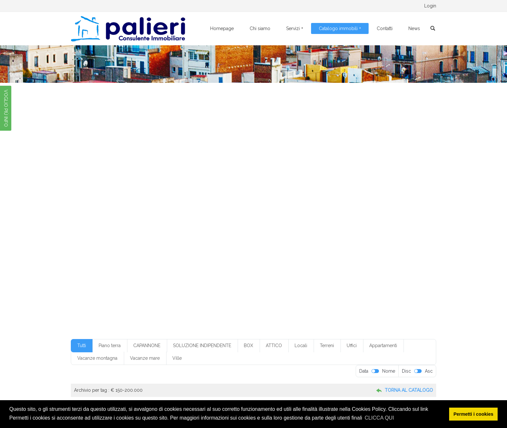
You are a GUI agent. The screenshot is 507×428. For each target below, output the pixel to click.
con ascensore (183, 202)
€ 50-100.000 (312, 174)
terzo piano (321, 249)
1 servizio (105, 183)
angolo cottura (140, 193)
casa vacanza (374, 193)
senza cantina (110, 249)
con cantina (236, 202)
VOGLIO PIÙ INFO (5, 108)
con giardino (308, 202)
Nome (388, 371)
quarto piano (165, 240)
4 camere (326, 183)
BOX (248, 345)
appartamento (173, 193)
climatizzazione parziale (141, 202)
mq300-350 (138, 230)
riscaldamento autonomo (262, 240)
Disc (406, 371)
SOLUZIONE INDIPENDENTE (202, 345)
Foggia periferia (335, 212)
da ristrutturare (210, 212)
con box (211, 202)
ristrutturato (302, 240)
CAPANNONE (146, 345)
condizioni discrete (114, 212)
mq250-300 (108, 230)
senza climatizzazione (149, 249)
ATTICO (274, 345)
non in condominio (201, 230)
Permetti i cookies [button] (473, 414)
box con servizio (223, 193)
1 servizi (389, 174)
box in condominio (260, 193)
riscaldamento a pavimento (208, 240)
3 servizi (261, 183)
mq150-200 (340, 221)
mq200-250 (369, 221)
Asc (429, 371)
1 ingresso (366, 174)
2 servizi (196, 183)
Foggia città (303, 212)
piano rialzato (335, 230)
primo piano (135, 240)
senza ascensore (368, 240)
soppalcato (294, 249)
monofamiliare (279, 221)
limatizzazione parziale (149, 221)
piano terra (107, 240)
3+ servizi (302, 183)
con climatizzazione (271, 202)
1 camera (341, 174)
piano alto (233, 230)
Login (430, 5)
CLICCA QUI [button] (379, 418)
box (197, 193)
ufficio (344, 249)
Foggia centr (242, 212)
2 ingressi (173, 183)
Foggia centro (273, 212)
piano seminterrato (371, 230)
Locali (301, 345)
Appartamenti (383, 345)
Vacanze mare (145, 358)
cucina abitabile (152, 212)
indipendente (109, 221)
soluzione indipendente (255, 249)
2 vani (217, 183)
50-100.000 (109, 193)
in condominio (369, 212)
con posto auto (339, 202)
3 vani (281, 183)
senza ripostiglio (191, 249)
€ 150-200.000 (179, 174)
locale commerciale (195, 221)
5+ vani (386, 183)
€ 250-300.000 (276, 174)
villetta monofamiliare (117, 259)
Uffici (352, 345)
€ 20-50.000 (242, 174)
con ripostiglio (372, 202)
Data (363, 371)
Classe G (105, 202)
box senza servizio (301, 193)
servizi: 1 (220, 249)
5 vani (367, 183)
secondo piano (333, 240)
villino (149, 259)
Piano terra (110, 345)
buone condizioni (340, 193)
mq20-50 (396, 221)
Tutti (81, 345)
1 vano (127, 183)
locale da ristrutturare (239, 221)
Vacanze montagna (97, 358)
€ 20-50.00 (212, 174)
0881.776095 (133, 6)
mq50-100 (167, 230)
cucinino (181, 212)
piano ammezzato (266, 230)
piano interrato (302, 230)
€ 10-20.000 (145, 174)
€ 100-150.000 (112, 174)
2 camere (149, 183)
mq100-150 (310, 221)
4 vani (348, 183)
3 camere (238, 183)
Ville (177, 358)
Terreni (327, 345)
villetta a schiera (381, 249)
